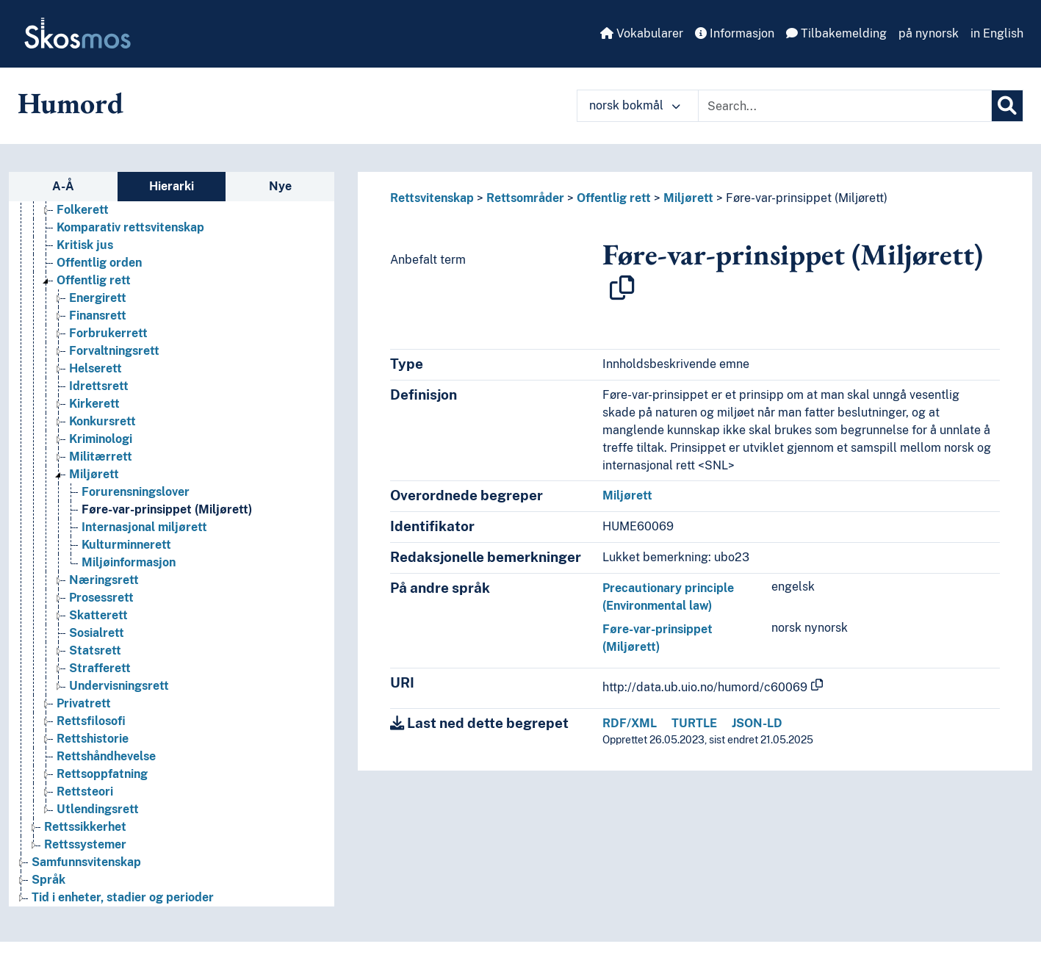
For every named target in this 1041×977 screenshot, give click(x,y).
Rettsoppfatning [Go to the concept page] (102, 774)
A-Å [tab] (63, 186)
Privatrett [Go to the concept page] (84, 703)
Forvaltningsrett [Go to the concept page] (114, 351)
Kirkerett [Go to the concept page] (94, 404)
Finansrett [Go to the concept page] (97, 315)
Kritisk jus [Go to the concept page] (85, 245)
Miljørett (688, 198)
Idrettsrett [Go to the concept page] (99, 386)
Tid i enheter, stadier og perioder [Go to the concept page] (123, 897)
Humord (70, 103)
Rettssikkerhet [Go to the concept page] (85, 827)
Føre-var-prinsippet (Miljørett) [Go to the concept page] (167, 509)
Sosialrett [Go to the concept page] (96, 633)
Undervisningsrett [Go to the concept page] (119, 686)
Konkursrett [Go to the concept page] (102, 421)
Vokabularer (641, 33)
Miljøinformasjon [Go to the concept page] (129, 562)
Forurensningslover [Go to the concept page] (136, 492)
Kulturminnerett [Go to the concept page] (126, 545)
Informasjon (734, 33)
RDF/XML (629, 723)
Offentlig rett (614, 198)
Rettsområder (525, 198)
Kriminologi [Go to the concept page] (100, 439)
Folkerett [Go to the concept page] (83, 210)
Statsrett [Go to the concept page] (95, 650)
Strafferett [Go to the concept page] (100, 668)
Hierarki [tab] (171, 186)
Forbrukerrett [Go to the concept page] (108, 333)
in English (996, 33)
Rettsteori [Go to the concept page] (85, 791)
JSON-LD (757, 723)
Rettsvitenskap (432, 198)
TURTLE (694, 723)
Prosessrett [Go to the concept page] (101, 598)
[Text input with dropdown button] (845, 106)
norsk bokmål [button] (634, 105)
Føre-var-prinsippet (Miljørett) (806, 198)
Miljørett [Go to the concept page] (94, 474)
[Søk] (1007, 106)
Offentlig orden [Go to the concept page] (99, 263)
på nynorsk (928, 33)
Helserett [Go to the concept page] (95, 368)
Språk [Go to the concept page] (48, 880)
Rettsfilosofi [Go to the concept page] (91, 721)
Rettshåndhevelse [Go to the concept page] (106, 756)
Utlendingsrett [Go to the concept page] (98, 809)
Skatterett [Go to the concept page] (98, 615)
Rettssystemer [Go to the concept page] (85, 844)
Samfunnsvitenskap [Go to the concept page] (86, 862)
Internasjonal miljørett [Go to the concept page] (144, 527)
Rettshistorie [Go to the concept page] (93, 739)
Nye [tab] (280, 186)
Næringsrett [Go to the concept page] (104, 580)
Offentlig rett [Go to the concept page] (94, 280)
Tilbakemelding (836, 33)
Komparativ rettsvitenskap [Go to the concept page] (130, 227)
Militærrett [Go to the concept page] (100, 457)
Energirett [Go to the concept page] (97, 298)
